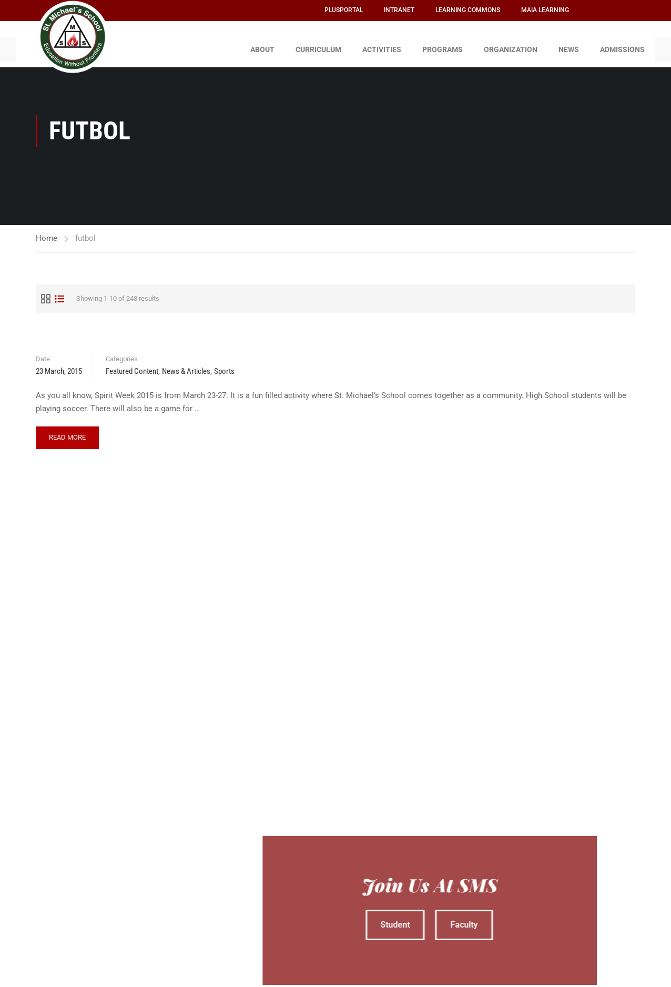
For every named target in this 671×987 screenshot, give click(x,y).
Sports (224, 366)
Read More (67, 429)
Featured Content (132, 366)
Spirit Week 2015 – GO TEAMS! (102, 331)
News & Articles (186, 366)
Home (46, 233)
